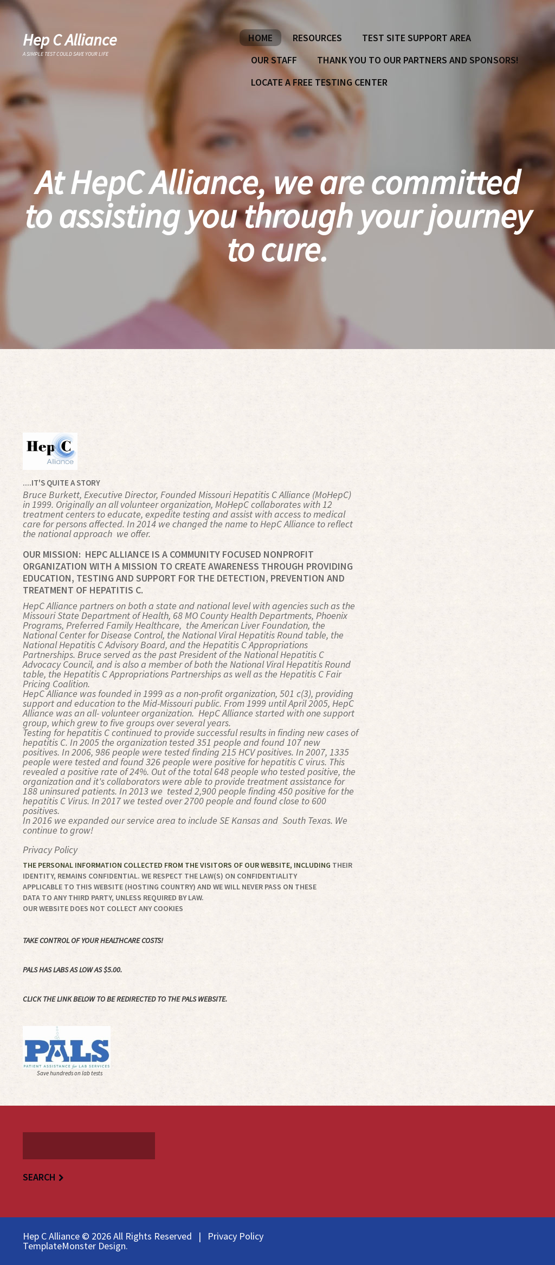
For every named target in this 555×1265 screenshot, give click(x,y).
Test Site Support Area (416, 37)
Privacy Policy (235, 1236)
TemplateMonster (59, 1246)
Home (260, 37)
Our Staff (274, 60)
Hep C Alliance (70, 39)
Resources (317, 37)
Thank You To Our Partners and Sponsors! (418, 60)
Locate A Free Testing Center (319, 82)
